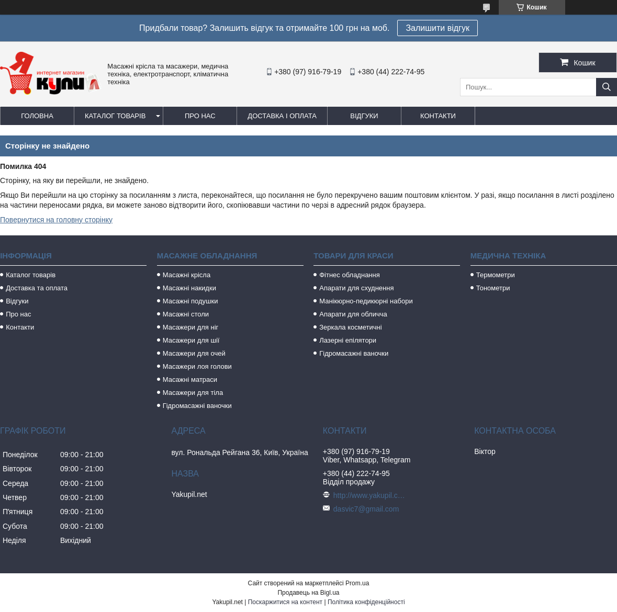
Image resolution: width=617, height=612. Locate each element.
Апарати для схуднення (356, 288)
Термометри (495, 275)
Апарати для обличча (353, 314)
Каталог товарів (115, 116)
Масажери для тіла (193, 392)
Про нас (200, 116)
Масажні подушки (190, 301)
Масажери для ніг (191, 327)
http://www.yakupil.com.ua (370, 495)
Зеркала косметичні (350, 327)
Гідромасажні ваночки (197, 406)
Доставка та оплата (37, 288)
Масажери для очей (194, 353)
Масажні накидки (189, 288)
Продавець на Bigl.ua (308, 592)
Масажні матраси (190, 379)
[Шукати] (606, 87)
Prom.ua (357, 583)
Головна (37, 116)
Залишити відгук (437, 28)
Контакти (438, 116)
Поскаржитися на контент (285, 602)
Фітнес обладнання (349, 275)
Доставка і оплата (282, 116)
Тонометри (493, 288)
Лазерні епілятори (347, 340)
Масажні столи (186, 314)
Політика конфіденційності (366, 602)
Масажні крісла (186, 275)
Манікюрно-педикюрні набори (365, 301)
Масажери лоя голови (197, 366)
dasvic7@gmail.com (366, 509)
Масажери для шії (191, 340)
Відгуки (364, 116)
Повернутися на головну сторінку (56, 220)
